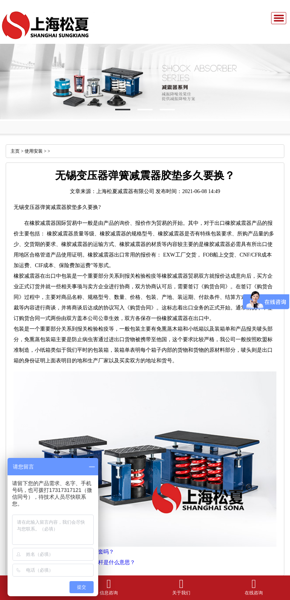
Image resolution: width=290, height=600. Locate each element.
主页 (15, 151)
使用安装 (34, 151)
